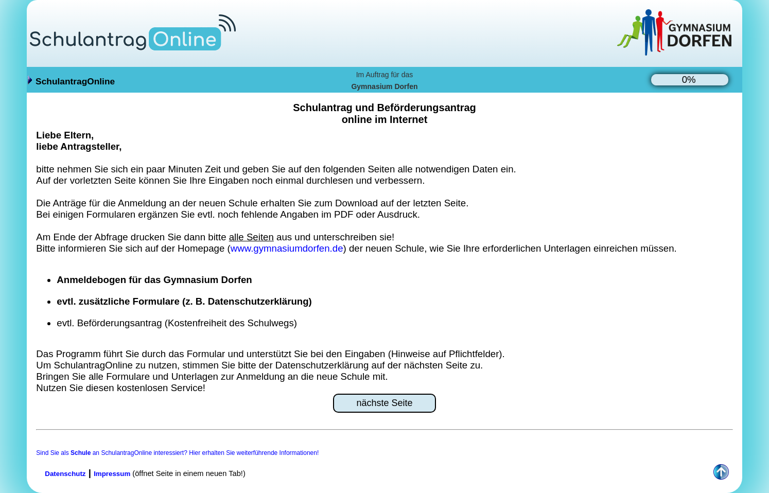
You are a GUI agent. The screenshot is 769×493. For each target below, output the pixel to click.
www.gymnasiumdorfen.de (287, 248)
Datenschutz (65, 474)
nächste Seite (384, 403)
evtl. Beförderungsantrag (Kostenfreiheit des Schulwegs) (177, 323)
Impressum (112, 474)
